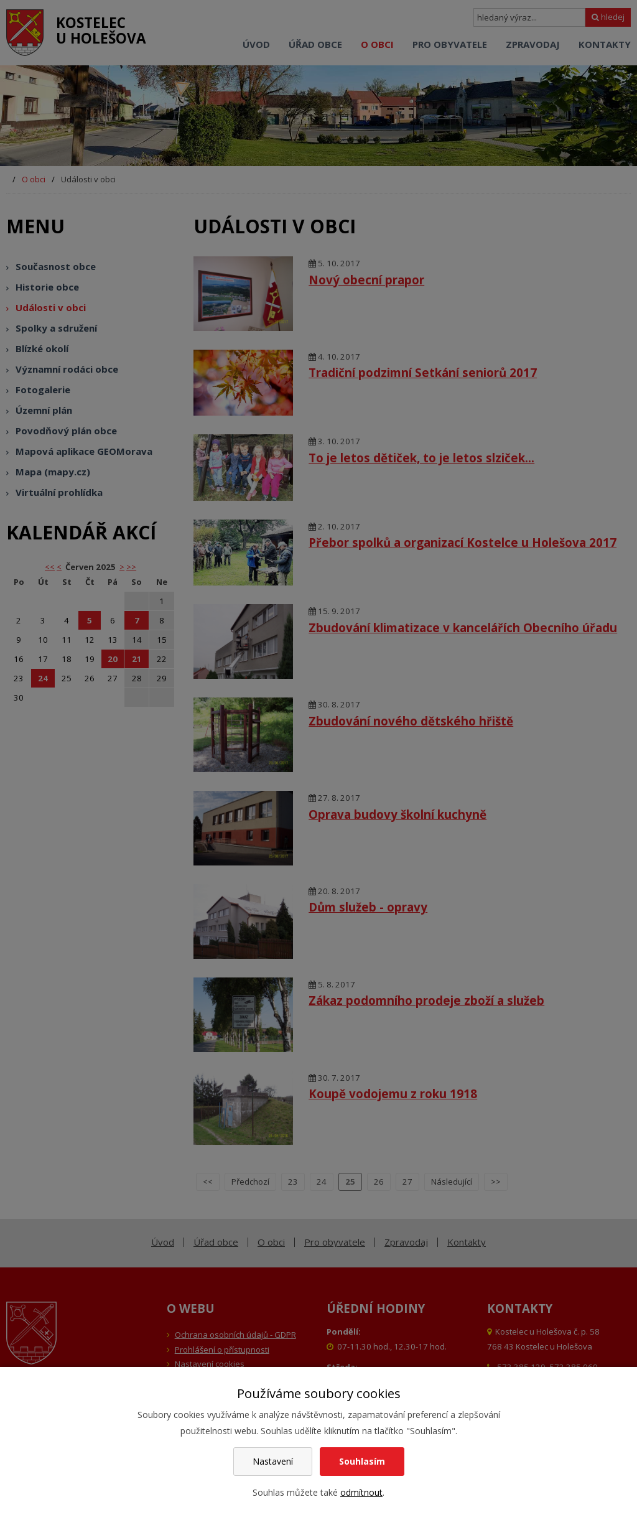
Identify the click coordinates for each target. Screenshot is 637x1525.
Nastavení (273, 1461)
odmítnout (361, 1492)
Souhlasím (362, 1461)
